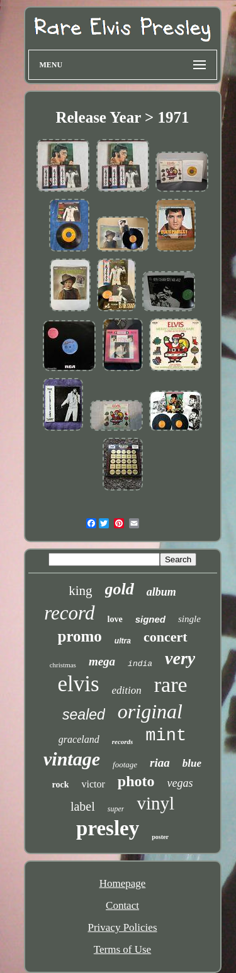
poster (160, 836)
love (115, 619)
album (161, 592)
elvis (78, 684)
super (116, 808)
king (80, 590)
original (150, 711)
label (82, 806)
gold (119, 589)
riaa (160, 762)
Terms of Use (122, 949)
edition (127, 690)
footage (125, 764)
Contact (122, 905)
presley (107, 828)
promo (79, 636)
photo (136, 781)
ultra (123, 641)
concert (165, 637)
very (180, 658)
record (69, 613)
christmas (63, 665)
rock (60, 784)
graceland (79, 739)
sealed (83, 714)
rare (171, 684)
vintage (71, 758)
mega (102, 661)
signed (150, 619)
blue (192, 763)
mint (165, 735)
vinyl (155, 803)
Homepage (122, 883)
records (122, 741)
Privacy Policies (122, 927)
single (189, 619)
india (140, 664)
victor (92, 784)
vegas (180, 783)
